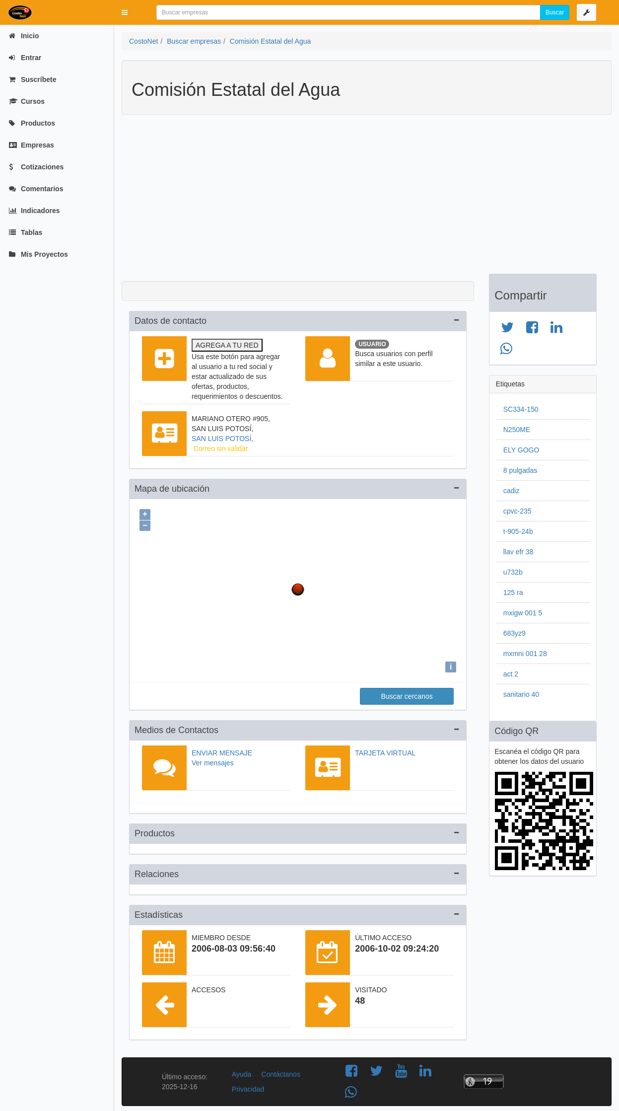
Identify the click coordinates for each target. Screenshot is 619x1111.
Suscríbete (32, 79)
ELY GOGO (521, 450)
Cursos (27, 101)
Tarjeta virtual (385, 750)
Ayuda (241, 1072)
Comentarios (36, 189)
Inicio (24, 36)
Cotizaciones (36, 167)
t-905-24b (518, 531)
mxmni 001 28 (525, 654)
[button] (124, 12)
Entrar (25, 58)
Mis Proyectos (38, 254)
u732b (513, 572)
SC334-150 (521, 409)
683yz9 (514, 633)
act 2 (510, 674)
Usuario (372, 344)
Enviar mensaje (222, 750)
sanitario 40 (521, 694)
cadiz (511, 491)
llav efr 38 (518, 552)
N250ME (516, 430)
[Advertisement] (359, 199)
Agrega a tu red (227, 345)
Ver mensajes (213, 760)
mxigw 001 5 (523, 613)
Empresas (31, 145)
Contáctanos (280, 1072)
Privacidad (248, 1087)
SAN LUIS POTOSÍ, (222, 439)
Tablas (25, 232)
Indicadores (34, 211)
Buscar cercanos (406, 694)
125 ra (513, 592)
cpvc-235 (517, 511)
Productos (32, 123)
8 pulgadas (520, 470)
